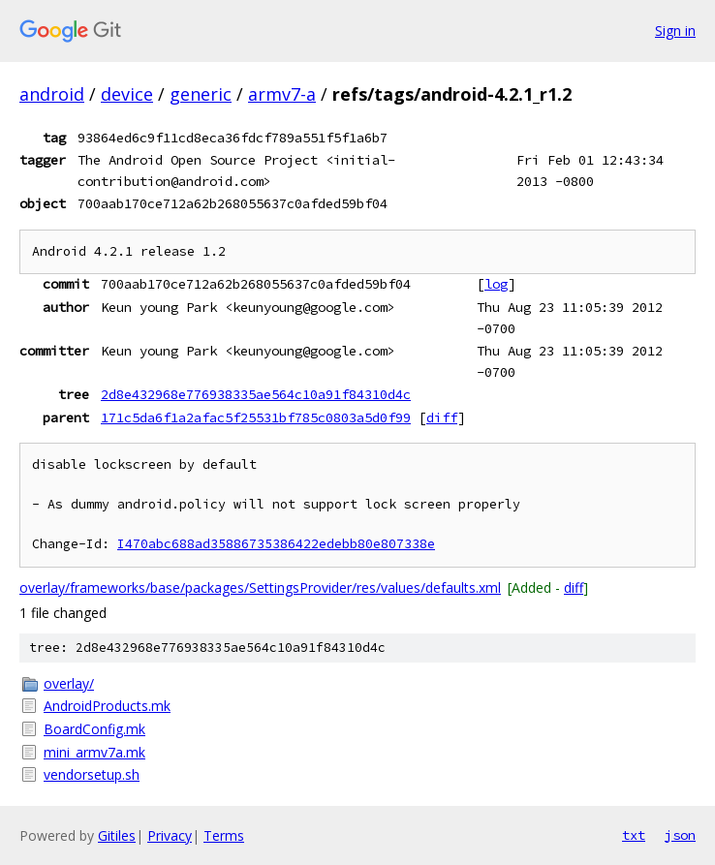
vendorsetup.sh (92, 774)
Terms (223, 835)
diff (441, 417)
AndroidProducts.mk (107, 705)
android (51, 94)
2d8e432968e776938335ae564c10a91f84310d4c (256, 394)
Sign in (675, 30)
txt (633, 835)
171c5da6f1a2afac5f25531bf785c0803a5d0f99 (256, 417)
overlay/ (69, 683)
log (496, 284)
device (127, 94)
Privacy (169, 835)
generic (201, 94)
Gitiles (117, 835)
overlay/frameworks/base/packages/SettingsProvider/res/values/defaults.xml (260, 587)
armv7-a (282, 94)
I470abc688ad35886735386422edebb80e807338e (276, 544)
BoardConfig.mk (94, 729)
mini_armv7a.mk (94, 752)
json (680, 835)
